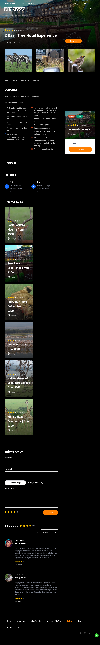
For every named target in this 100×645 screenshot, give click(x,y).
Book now (80, 149)
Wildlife (9, 592)
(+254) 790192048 (10, 3)
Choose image (15, 447)
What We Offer (37, 586)
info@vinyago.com (28, 3)
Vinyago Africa (14, 610)
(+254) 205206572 (80, 623)
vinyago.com (51, 640)
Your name (8, 422)
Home (6, 15)
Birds (20, 592)
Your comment (9, 453)
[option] (50, 60)
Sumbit (50, 477)
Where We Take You (55, 586)
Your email (8, 434)
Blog (81, 586)
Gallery (70, 586)
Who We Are (21, 586)
